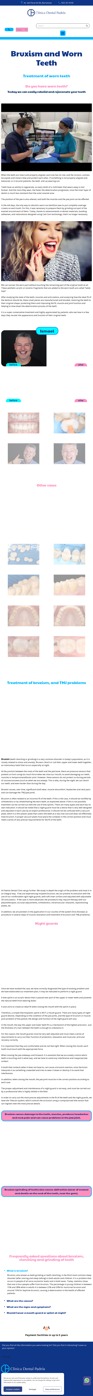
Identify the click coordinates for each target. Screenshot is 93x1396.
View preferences (52, 1389)
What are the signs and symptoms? (29, 1307)
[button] (63, 33)
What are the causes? (20, 1300)
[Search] (87, 26)
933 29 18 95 (67, 2)
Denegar (32, 1389)
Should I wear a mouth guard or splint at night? (36, 1312)
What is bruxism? (17, 1270)
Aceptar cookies (13, 1389)
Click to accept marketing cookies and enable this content (46, 137)
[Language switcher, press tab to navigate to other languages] (22, 29)
